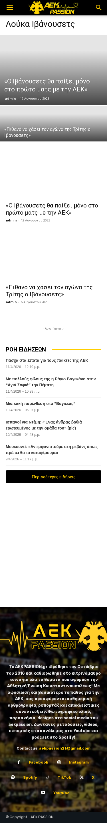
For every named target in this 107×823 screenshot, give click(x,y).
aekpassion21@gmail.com (64, 748)
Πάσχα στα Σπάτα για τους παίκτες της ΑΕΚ (47, 360)
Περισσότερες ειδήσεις (54, 477)
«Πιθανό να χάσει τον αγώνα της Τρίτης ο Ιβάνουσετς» (49, 291)
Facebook (38, 762)
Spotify (30, 777)
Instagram (79, 762)
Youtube (61, 792)
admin (10, 98)
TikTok (64, 777)
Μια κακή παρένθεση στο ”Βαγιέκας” (40, 403)
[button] (10, 7)
